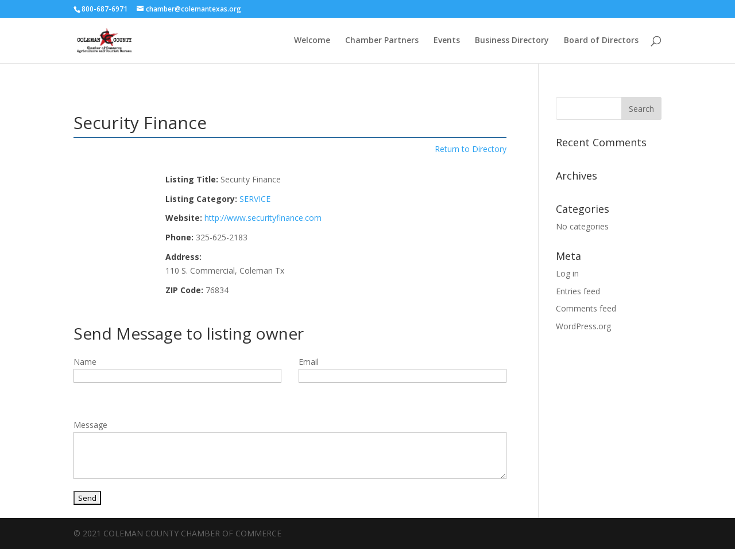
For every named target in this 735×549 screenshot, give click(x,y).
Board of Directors (601, 40)
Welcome (312, 40)
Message (90, 424)
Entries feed (578, 291)
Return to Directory (470, 148)
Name (85, 361)
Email (309, 361)
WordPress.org (583, 326)
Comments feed (586, 308)
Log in (567, 273)
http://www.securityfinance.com (263, 217)
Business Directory (512, 40)
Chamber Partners (382, 40)
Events (447, 40)
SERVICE (254, 198)
